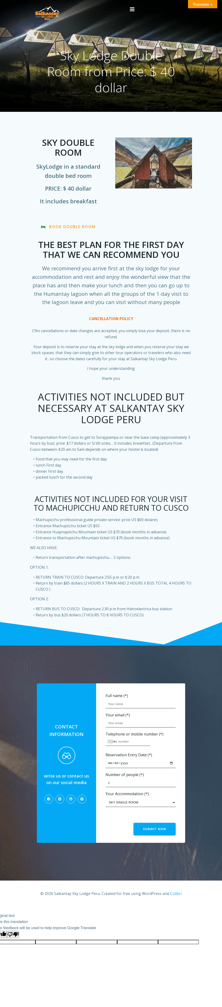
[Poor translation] (13, 935)
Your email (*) (141, 721)
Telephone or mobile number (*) (141, 740)
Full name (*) (141, 702)
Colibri (176, 894)
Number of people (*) (141, 781)
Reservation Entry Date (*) (141, 761)
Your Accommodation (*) (141, 801)
